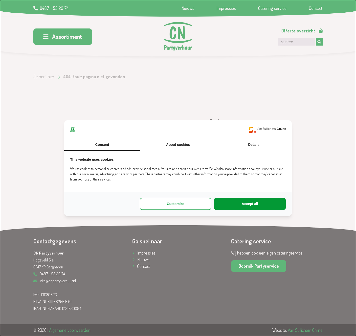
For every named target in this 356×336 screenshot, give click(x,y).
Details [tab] (254, 145)
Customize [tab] (175, 204)
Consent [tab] (102, 145)
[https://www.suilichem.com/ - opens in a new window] (267, 129)
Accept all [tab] (250, 204)
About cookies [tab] (178, 145)
